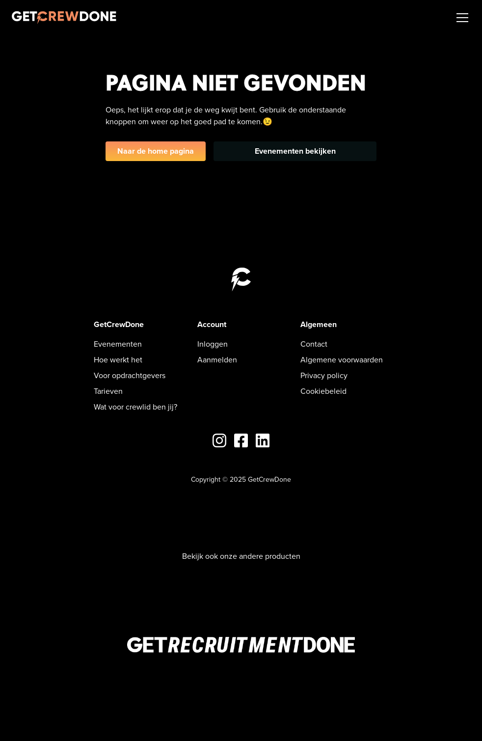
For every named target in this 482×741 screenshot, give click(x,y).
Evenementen (118, 344)
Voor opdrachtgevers (129, 375)
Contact (313, 344)
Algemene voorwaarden (341, 359)
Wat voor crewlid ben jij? (135, 406)
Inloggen (212, 344)
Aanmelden (217, 359)
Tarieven (108, 391)
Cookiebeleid (323, 391)
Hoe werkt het (118, 359)
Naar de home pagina (155, 151)
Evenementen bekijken (295, 151)
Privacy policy (324, 375)
